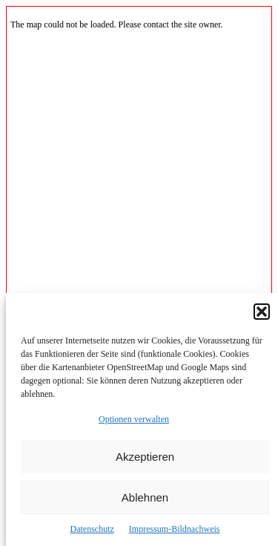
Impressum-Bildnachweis (174, 529)
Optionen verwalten (134, 419)
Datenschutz (92, 529)
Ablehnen (145, 497)
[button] (261, 311)
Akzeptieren (145, 456)
